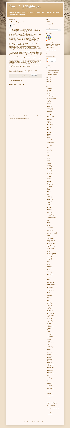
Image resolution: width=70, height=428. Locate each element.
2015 (48, 67)
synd (48, 344)
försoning (49, 171)
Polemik (48, 303)
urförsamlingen (50, 370)
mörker (48, 285)
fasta (48, 147)
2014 (48, 77)
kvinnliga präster (50, 241)
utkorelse (49, 372)
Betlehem (49, 113)
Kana (48, 225)
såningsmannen (50, 346)
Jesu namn (49, 214)
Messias (48, 276)
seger (48, 331)
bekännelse (49, 109)
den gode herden (50, 124)
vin (47, 377)
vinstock (48, 378)
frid (47, 152)
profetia (48, 308)
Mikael (48, 277)
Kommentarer (50, 61)
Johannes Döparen (50, 217)
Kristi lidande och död (51, 233)
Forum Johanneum (25, 6)
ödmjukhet (49, 395)
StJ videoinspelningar (51, 405)
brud (48, 121)
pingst (48, 300)
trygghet (48, 362)
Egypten (48, 139)
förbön (48, 161)
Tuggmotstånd (50, 364)
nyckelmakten (50, 290)
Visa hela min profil (50, 47)
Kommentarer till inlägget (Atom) (22, 118)
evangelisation (50, 142)
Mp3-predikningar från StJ (52, 403)
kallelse (48, 222)
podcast (48, 302)
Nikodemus (49, 289)
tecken (48, 349)
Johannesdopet (50, 219)
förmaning (49, 168)
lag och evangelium (51, 253)
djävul (48, 129)
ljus (47, 264)
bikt (48, 117)
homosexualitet (50, 199)
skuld (48, 338)
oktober (50, 69)
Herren (48, 194)
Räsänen (48, 320)
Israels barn (49, 212)
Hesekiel (48, 196)
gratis (48, 181)
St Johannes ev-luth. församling (53, 41)
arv (47, 100)
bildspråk (49, 119)
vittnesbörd (49, 383)
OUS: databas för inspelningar (53, 408)
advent (48, 90)
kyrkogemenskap (28, 76)
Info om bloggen (50, 23)
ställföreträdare (50, 342)
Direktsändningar (50, 407)
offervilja (49, 295)
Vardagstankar (50, 373)
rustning (48, 318)
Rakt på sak (49, 414)
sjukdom (48, 333)
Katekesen (49, 227)
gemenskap (49, 178)
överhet (48, 396)
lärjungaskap (49, 266)
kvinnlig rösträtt (50, 240)
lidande (48, 261)
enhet (48, 140)
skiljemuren (49, 336)
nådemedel (49, 293)
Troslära (48, 360)
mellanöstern (49, 274)
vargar (48, 375)
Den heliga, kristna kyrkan (53, 74)
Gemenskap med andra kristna (54, 70)
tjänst (48, 354)
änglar (48, 391)
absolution (49, 88)
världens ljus (49, 386)
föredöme (49, 163)
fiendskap (49, 148)
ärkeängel (49, 393)
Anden (48, 93)
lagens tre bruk (50, 254)
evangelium (49, 144)
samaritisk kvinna (50, 326)
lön (47, 269)
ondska (48, 298)
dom (48, 131)
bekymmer (49, 108)
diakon (48, 127)
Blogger (43, 421)
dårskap (48, 134)
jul (47, 220)
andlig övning (49, 95)
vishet (48, 380)
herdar (48, 191)
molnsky (48, 279)
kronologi (49, 235)
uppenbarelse (49, 367)
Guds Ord (49, 186)
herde (48, 192)
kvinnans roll (49, 238)
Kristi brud (49, 230)
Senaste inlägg (12, 115)
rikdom (48, 316)
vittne (48, 382)
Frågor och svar (50, 24)
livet (48, 263)
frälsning (49, 160)
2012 (48, 81)
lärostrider (49, 267)
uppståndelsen (50, 368)
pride (48, 307)
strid (48, 341)
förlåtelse (49, 166)
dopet (48, 132)
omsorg (48, 297)
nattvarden (49, 287)
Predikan (49, 305)
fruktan (48, 157)
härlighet (49, 202)
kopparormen (49, 228)
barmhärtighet (50, 106)
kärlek (48, 250)
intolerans (49, 209)
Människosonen (50, 284)
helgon (48, 189)
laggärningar (49, 256)
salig (48, 325)
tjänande (48, 352)
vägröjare (49, 385)
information (49, 205)
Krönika (48, 236)
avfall (48, 101)
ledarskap (49, 259)
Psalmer (48, 311)
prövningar (49, 310)
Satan (48, 329)
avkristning (49, 103)
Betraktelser (49, 114)
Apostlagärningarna (51, 98)
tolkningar (49, 355)
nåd (47, 292)
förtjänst (48, 173)
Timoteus (49, 351)
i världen (48, 204)
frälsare (48, 158)
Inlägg (48, 58)
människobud (49, 282)
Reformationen (50, 315)
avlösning (49, 104)
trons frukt (49, 359)
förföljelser (49, 165)
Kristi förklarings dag (51, 232)
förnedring (49, 170)
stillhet (48, 339)
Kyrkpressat (49, 248)
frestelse (48, 150)
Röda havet (49, 323)
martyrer (48, 272)
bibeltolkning (49, 116)
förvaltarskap (49, 175)
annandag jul (49, 96)
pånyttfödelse (49, 313)
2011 (48, 83)
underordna (49, 365)
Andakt (48, 91)
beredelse (49, 111)
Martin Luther (50, 271)
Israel (48, 210)
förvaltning (49, 176)
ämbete (48, 390)
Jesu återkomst (50, 215)
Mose (48, 280)
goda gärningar (50, 179)
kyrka (23, 76)
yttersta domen (50, 388)
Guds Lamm (49, 184)
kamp (48, 223)
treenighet (49, 357)
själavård (49, 334)
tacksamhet (49, 347)
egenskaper (49, 137)
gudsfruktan (49, 188)
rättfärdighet (49, 321)
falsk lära (49, 145)
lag (47, 251)
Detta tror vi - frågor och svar (17, 76)
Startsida (25, 115)
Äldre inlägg (39, 115)
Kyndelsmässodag (50, 243)
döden (48, 135)
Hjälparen (49, 197)
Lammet (48, 258)
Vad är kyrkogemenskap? (53, 72)
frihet (48, 153)
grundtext (49, 183)
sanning (48, 328)
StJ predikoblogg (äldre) (51, 402)
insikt (48, 207)
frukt (48, 155)
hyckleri (48, 201)
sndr (37, 421)
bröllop (48, 122)
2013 (48, 79)
